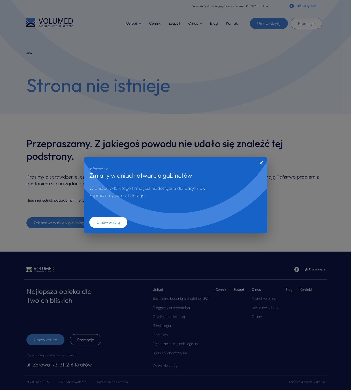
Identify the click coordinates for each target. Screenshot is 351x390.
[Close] (261, 163)
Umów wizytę (108, 222)
